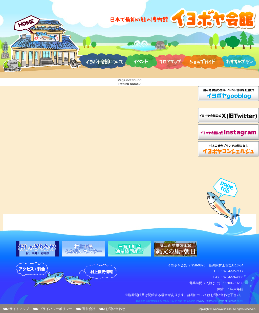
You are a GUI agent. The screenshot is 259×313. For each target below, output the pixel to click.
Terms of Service (226, 301)
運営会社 (88, 309)
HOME (43, 43)
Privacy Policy (203, 301)
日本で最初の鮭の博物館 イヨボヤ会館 (182, 18)
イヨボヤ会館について (103, 61)
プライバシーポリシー (55, 309)
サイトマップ (19, 309)
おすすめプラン (237, 61)
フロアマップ (170, 61)
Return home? (129, 84)
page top (227, 207)
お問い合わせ (115, 309)
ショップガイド (203, 61)
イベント (141, 61)
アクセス (40, 275)
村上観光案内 (92, 275)
